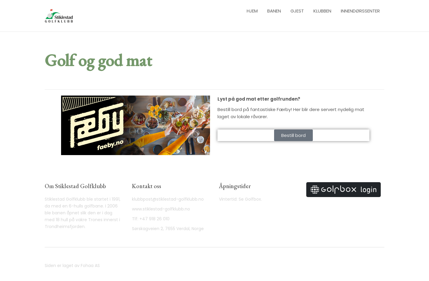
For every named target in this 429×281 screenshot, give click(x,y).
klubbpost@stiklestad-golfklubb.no (168, 199)
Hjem (252, 11)
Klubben (322, 11)
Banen (274, 11)
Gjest (297, 11)
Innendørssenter (360, 11)
